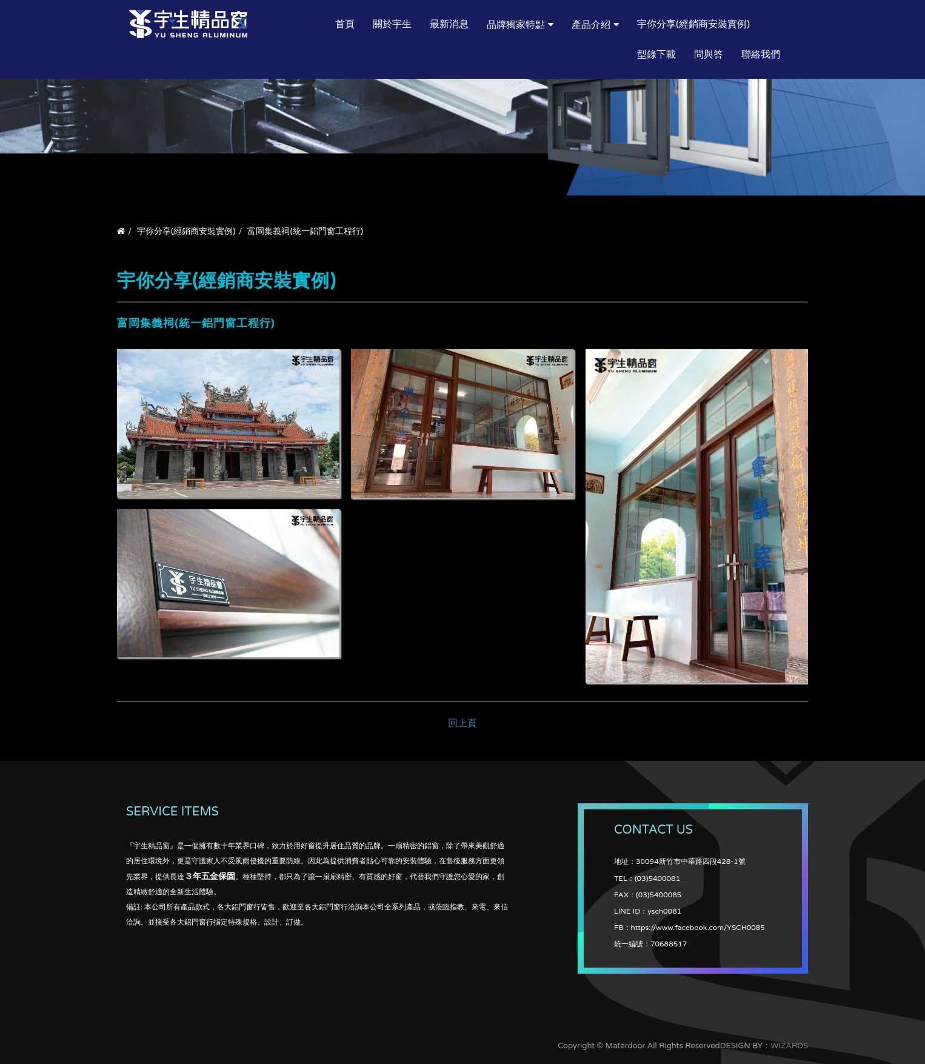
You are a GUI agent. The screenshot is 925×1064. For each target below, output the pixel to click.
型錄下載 (656, 55)
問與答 (708, 55)
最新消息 (449, 24)
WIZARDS (789, 1046)
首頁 (345, 24)
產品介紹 (591, 25)
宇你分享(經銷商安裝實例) (693, 24)
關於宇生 (392, 24)
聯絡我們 (760, 55)
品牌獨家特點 (516, 25)
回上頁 (462, 723)
